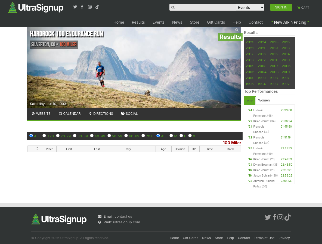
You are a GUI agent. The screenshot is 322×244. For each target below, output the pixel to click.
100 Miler (232, 142)
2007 (274, 66)
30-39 (83, 136)
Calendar (69, 114)
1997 (286, 78)
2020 (262, 48)
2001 (286, 72)
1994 (262, 84)
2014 (286, 54)
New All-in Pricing (290, 22)
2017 (249, 54)
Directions (100, 114)
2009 (250, 66)
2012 (261, 60)
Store (194, 22)
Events (159, 22)
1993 (274, 84)
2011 (273, 60)
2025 (250, 42)
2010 (286, 60)
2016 (261, 54)
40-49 (100, 136)
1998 (274, 78)
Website (41, 114)
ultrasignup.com (126, 222)
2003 (274, 72)
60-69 (134, 136)
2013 (249, 60)
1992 (286, 84)
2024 (262, 42)
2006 (286, 66)
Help (237, 22)
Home (118, 22)
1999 (261, 78)
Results (138, 22)
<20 (50, 136)
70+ (149, 136)
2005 (250, 72)
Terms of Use (264, 238)
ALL (37, 136)
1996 (249, 84)
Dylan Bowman (262, 164)
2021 (249, 48)
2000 (250, 78)
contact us (123, 216)
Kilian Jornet (261, 121)
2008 (262, 66)
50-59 (117, 136)
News (177, 22)
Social (129, 114)
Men (249, 101)
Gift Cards (216, 22)
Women (264, 100)
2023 (274, 42)
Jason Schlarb (262, 175)
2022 (286, 42)
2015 (274, 54)
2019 (274, 48)
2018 (286, 48)
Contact (256, 22)
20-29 (66, 136)
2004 (262, 72)
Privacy (284, 238)
